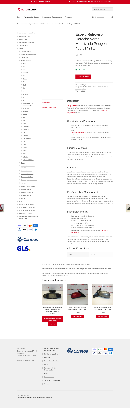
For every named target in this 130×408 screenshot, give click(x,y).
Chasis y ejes (23, 39)
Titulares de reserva (27, 192)
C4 (24, 132)
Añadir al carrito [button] (77, 316)
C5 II (24, 144)
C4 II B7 (25, 135)
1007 (24, 63)
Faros (22, 163)
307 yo (25, 79)
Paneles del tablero (27, 177)
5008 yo (25, 94)
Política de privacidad (51, 354)
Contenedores (23, 45)
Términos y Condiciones (31, 17)
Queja (46, 373)
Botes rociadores (26, 51)
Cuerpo (25, 24)
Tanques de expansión (28, 186)
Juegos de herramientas (26, 204)
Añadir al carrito (83, 76)
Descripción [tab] (46, 102)
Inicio (20, 24)
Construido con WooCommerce (42, 397)
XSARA (25, 157)
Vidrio (23, 198)
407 (24, 91)
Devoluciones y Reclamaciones (52, 17)
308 (24, 82)
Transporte (68, 17)
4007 (24, 85)
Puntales (23, 183)
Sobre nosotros (49, 377)
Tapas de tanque (26, 189)
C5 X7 (25, 147)
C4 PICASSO (27, 138)
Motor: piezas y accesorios (27, 207)
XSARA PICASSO (28, 160)
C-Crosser (26, 108)
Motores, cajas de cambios (27, 210)
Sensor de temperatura (78, 132)
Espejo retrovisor (33, 24)
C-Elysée (25, 111)
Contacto (47, 357)
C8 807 (25, 150)
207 (24, 69)
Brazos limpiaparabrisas (28, 54)
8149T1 (83, 91)
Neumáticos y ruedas (25, 213)
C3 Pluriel (26, 129)
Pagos (46, 364)
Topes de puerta (26, 195)
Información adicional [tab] (49, 107)
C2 (24, 117)
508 (24, 97)
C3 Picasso (26, 126)
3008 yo (25, 72)
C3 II (24, 123)
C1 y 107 (25, 114)
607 (24, 100)
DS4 (24, 154)
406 (41, 24)
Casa (18, 17)
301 (24, 75)
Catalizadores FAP (24, 36)
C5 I (24, 141)
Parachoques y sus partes (29, 180)
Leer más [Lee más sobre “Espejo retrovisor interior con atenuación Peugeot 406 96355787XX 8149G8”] (52, 324)
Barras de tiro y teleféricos (27, 33)
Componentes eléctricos (26, 42)
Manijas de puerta (26, 171)
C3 (24, 120)
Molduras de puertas (27, 174)
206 (24, 66)
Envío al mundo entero (51, 361)
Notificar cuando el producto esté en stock (52, 319)
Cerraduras (24, 57)
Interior (84, 89)
